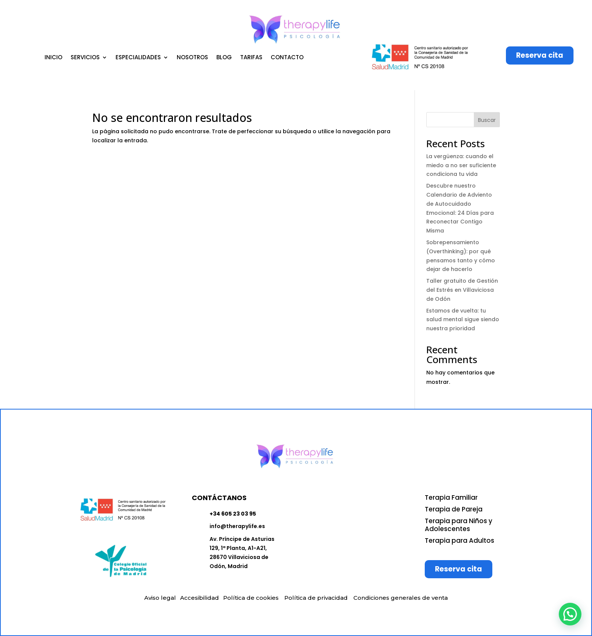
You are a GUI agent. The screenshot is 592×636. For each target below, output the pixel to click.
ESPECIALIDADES (138, 58)
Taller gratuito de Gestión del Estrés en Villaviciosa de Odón (462, 290)
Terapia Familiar (451, 497)
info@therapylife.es (237, 526)
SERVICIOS (85, 58)
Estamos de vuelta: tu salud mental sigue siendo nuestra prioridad (462, 320)
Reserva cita (539, 55)
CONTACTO (287, 58)
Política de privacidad (316, 597)
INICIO (53, 58)
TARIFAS (251, 58)
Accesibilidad (199, 597)
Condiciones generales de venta (400, 597)
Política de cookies (251, 597)
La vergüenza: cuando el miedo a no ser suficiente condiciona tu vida (461, 165)
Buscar (487, 120)
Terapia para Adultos (459, 540)
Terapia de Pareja (454, 509)
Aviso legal (160, 597)
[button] (570, 614)
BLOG (224, 58)
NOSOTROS (192, 58)
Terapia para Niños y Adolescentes (458, 524)
